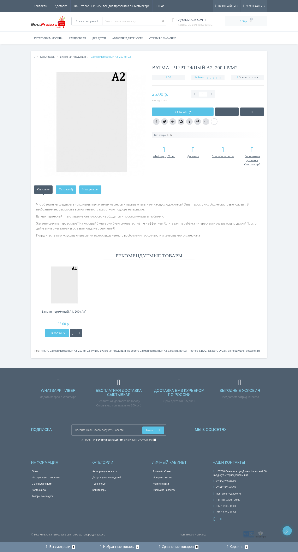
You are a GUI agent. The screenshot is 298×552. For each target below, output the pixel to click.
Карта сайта (39, 490)
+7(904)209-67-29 (225, 481)
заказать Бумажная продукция (226, 350)
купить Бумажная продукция (108, 350)
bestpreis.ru (253, 350)
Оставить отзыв (248, 77)
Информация (90, 189)
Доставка (40, 6)
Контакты (159, 6)
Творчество (99, 483)
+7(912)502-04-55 (225, 487)
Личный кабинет (162, 471)
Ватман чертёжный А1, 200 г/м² (64, 311)
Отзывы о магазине (162, 38)
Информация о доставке (46, 477)
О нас (141, 6)
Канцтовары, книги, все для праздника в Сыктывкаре (91, 6)
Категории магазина (48, 38)
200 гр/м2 (84, 350)
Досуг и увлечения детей (107, 477)
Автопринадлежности (105, 471)
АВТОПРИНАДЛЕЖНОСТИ (127, 38)
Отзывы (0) (66, 189)
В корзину (57, 333)
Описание (43, 189)
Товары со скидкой (42, 496)
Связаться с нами (42, 483)
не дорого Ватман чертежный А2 (147, 350)
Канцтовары (99, 490)
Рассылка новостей (164, 490)
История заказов (162, 477)
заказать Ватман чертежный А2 (187, 350)
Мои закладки (161, 483)
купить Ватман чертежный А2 (59, 350)
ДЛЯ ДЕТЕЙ (99, 38)
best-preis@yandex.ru (227, 493)
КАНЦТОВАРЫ (77, 38)
